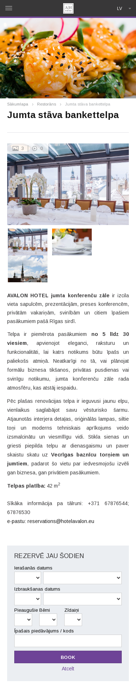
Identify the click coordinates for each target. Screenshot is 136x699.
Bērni (44, 610)
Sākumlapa (17, 104)
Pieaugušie (26, 610)
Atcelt (68, 668)
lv (119, 8)
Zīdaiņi (71, 610)
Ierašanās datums (33, 568)
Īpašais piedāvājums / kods (44, 631)
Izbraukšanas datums (37, 589)
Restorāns (46, 104)
